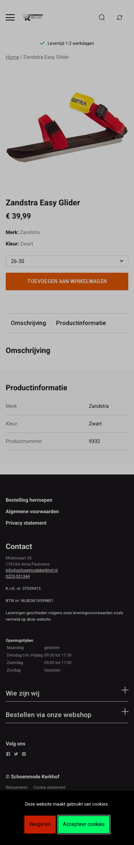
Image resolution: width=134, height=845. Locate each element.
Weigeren (40, 824)
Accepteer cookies (84, 824)
